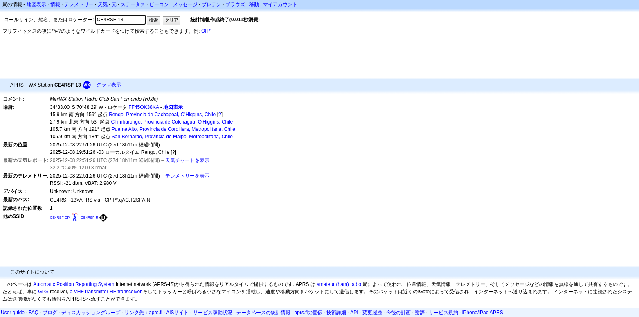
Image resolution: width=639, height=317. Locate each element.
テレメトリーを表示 (187, 176)
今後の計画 (398, 312)
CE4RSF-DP (60, 218)
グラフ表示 (109, 85)
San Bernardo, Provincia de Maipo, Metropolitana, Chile (172, 136)
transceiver (129, 292)
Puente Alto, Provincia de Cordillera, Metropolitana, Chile (173, 129)
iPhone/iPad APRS (482, 312)
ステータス (133, 4)
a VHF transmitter (89, 292)
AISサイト (177, 312)
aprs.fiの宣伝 (309, 312)
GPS (43, 292)
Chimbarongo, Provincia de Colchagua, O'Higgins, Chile (172, 122)
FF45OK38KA (143, 107)
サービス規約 (443, 312)
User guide (13, 312)
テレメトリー (79, 4)
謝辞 (420, 312)
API (354, 312)
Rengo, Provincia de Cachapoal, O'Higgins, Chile (162, 114)
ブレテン (211, 4)
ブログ (50, 312)
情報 (55, 4)
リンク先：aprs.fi (143, 312)
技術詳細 (336, 312)
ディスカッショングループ (90, 312)
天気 (103, 4)
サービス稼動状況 (212, 312)
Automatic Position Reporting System (73, 284)
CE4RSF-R (90, 218)
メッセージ (185, 4)
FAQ (33, 312)
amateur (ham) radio (339, 284)
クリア (171, 20)
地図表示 (36, 4)
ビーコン (159, 4)
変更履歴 (372, 312)
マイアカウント (280, 4)
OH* (206, 31)
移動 (254, 4)
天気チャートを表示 (187, 160)
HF (113, 292)
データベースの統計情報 (263, 312)
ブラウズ (235, 4)
